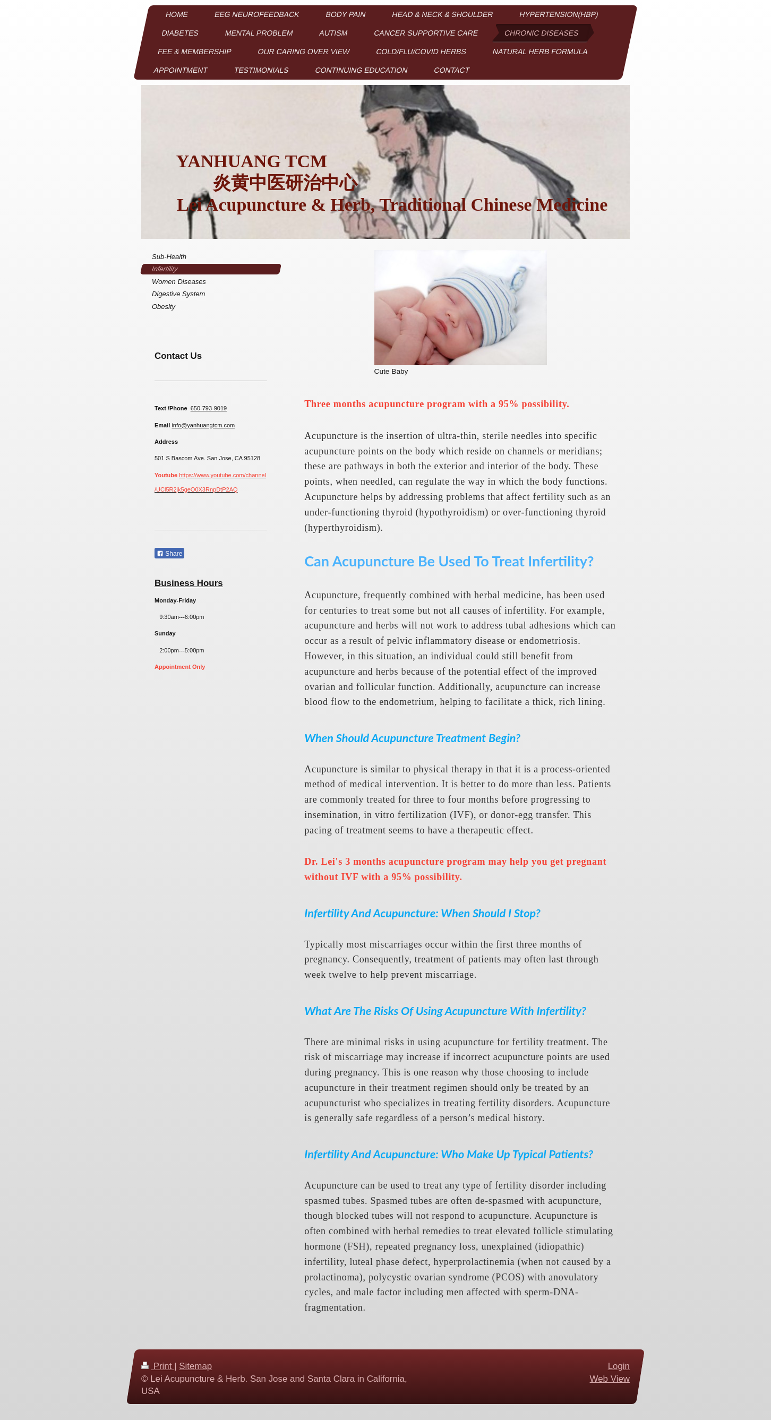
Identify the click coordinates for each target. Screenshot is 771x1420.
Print (157, 1366)
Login (619, 1366)
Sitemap (195, 1366)
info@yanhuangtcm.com (203, 425)
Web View (610, 1378)
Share (169, 553)
